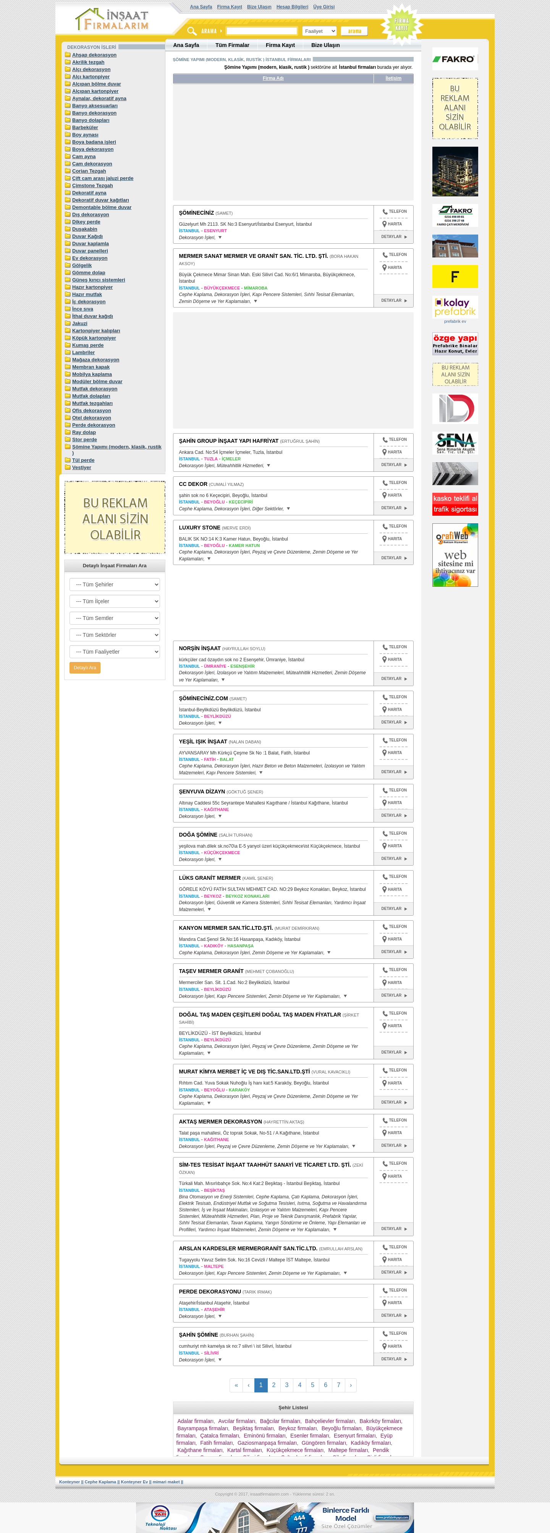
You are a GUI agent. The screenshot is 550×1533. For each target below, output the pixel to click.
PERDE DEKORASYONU (210, 1292)
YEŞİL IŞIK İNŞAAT (203, 741)
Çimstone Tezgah (92, 185)
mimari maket (166, 1482)
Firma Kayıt (229, 7)
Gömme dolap (88, 272)
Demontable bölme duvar (101, 207)
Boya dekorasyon (92, 149)
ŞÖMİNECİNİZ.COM (203, 698)
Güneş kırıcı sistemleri (98, 280)
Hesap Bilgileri (292, 7)
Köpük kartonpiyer (94, 338)
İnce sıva (82, 309)
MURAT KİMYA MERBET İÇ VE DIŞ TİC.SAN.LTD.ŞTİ (244, 1071)
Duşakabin (84, 229)
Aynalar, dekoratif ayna (99, 98)
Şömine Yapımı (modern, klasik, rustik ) (117, 450)
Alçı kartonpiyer (91, 76)
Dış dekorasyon (90, 214)
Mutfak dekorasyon (94, 389)
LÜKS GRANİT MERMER (210, 878)
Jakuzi (79, 323)
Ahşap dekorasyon (94, 55)
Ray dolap (84, 432)
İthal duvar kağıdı (92, 316)
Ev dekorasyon (90, 258)
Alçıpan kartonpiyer (95, 91)
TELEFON (394, 212)
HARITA (395, 224)
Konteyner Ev (134, 1482)
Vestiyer (81, 467)
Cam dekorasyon (92, 164)
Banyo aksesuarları (95, 105)
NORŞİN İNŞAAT (200, 648)
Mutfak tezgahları (92, 403)
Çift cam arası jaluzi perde (102, 178)
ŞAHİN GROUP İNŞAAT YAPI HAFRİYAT (229, 441)
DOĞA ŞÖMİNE (198, 835)
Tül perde (83, 460)
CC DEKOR (193, 484)
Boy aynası (85, 135)
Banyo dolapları (91, 120)
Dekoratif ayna (89, 193)
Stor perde (84, 439)
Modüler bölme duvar (97, 381)
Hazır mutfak (87, 294)
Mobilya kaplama (92, 374)
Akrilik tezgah (88, 62)
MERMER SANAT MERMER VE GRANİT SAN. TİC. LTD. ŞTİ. (253, 256)
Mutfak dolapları (91, 396)
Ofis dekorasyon (91, 410)
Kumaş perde (88, 345)
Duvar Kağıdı (87, 236)
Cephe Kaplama (100, 1482)
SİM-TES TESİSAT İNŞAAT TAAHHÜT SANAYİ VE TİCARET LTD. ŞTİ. (265, 1165)
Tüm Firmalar (232, 45)
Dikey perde (86, 222)
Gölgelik (82, 265)
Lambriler (83, 352)
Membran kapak (91, 367)
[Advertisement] (245, 145)
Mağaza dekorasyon (96, 360)
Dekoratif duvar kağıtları (100, 200)
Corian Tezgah (89, 171)
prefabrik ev (455, 321)
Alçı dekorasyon (91, 69)
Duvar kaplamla (90, 243)
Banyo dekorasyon (94, 113)
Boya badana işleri (94, 142)
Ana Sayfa (201, 7)
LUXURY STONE (200, 527)
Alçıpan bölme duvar (96, 84)
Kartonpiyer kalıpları (96, 330)
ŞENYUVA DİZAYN (202, 791)
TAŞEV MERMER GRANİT (211, 971)
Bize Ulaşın (259, 7)
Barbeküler (85, 127)
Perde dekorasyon (93, 425)
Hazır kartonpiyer (92, 287)
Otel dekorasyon (91, 418)
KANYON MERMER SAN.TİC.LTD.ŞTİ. (226, 928)
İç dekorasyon (88, 301)
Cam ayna (83, 156)
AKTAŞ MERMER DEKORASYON (220, 1122)
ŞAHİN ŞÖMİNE (198, 1335)
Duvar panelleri (90, 251)
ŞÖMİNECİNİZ (196, 213)
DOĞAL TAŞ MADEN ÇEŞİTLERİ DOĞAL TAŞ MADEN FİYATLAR (260, 1015)
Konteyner (69, 1482)
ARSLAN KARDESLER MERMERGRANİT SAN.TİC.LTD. (248, 1248)
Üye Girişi (324, 7)
